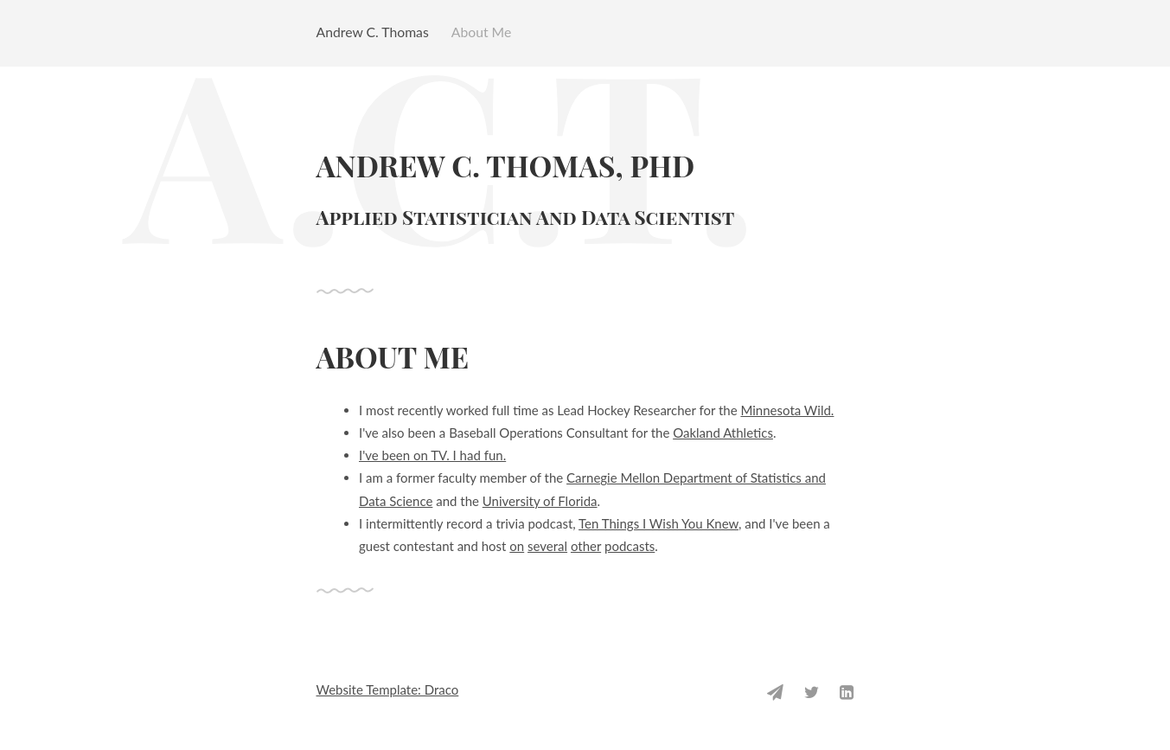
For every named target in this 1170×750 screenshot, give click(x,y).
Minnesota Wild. (787, 410)
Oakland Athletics (723, 432)
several (547, 546)
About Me (481, 31)
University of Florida (540, 501)
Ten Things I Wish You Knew (658, 523)
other (586, 546)
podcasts (629, 546)
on (516, 546)
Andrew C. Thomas (372, 31)
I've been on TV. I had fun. (432, 455)
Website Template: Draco (387, 689)
